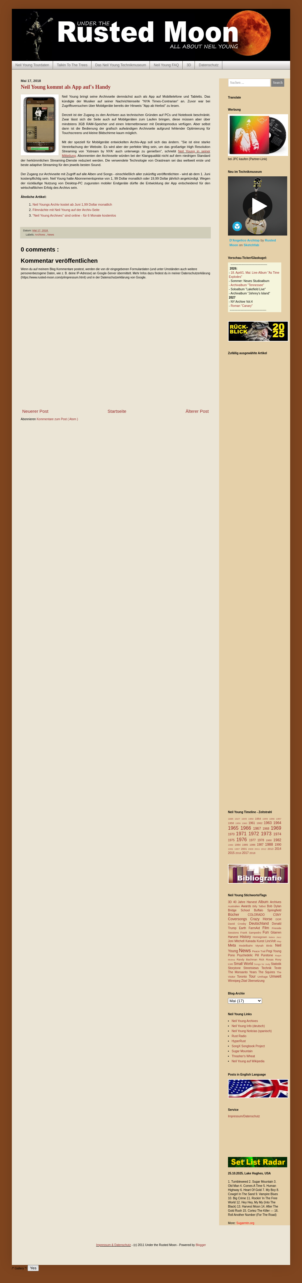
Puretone (268, 955)
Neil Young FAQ (166, 65)
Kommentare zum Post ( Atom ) (57, 419)
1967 (258, 828)
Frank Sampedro (251, 932)
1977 (253, 840)
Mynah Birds (265, 945)
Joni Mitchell (236, 941)
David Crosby (238, 923)
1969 (276, 828)
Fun (267, 932)
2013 (270, 848)
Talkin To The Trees (72, 65)
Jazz (279, 937)
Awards (247, 906)
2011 (258, 849)
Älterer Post (197, 411)
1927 (238, 819)
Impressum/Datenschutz (244, 1116)
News (50, 234)
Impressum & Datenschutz (113, 1245)
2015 (231, 853)
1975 (232, 840)
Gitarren (276, 932)
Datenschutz (209, 65)
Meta (233, 945)
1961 (252, 823)
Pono (232, 955)
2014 (278, 848)
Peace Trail (259, 951)
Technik (267, 968)
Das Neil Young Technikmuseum (120, 65)
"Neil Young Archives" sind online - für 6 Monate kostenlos (74, 215)
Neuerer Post (35, 411)
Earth (244, 928)
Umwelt (275, 976)
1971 (242, 833)
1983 (231, 845)
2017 (246, 853)
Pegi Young (273, 951)
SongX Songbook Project (248, 1046)
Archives (40, 234)
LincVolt (271, 941)
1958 (231, 823)
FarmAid (255, 928)
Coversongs (239, 919)
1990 (278, 844)
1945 (245, 819)
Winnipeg (234, 980)
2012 (264, 849)
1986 (253, 844)
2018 (253, 853)
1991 (231, 849)
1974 (277, 834)
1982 (277, 840)
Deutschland (260, 923)
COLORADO (260, 914)
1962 (260, 823)
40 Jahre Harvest (245, 902)
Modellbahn (247, 945)
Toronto (243, 976)
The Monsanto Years (243, 972)
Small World (244, 964)
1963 (268, 823)
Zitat (244, 980)
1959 (238, 823)
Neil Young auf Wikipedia (248, 1061)
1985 (246, 844)
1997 (237, 849)
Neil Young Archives (245, 1021)
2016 (238, 853)
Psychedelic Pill (249, 955)
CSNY (277, 914)
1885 (231, 819)
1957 (278, 819)
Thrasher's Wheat (243, 1056)
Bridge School (241, 910)
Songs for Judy (262, 964)
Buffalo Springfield (267, 910)
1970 (232, 834)
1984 (238, 844)
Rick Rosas (267, 959)
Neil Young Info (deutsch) (248, 1026)
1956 (272, 819)
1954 (258, 818)
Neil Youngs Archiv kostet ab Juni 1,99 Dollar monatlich (72, 204)
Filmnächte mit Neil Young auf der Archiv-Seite (66, 210)
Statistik (276, 964)
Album (264, 902)
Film (267, 928)
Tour (253, 976)
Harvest (234, 937)
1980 (270, 840)
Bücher (238, 915)
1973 (267, 833)
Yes (33, 1268)
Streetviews (252, 968)
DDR (279, 919)
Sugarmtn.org (245, 1223)
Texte (277, 968)
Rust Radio (239, 1036)
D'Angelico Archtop (245, 240)
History (246, 937)
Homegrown (261, 937)
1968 (267, 828)
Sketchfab (251, 245)
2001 (244, 848)
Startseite (116, 411)
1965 (234, 828)
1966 (246, 828)
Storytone (235, 968)
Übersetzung (256, 980)
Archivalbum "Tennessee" (247, 285)
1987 (261, 844)
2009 (251, 849)
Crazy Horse (262, 919)
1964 (277, 823)
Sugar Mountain (242, 1051)
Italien (272, 937)
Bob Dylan (274, 906)
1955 (266, 819)
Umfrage (263, 976)
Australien (234, 906)
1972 (254, 833)
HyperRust (239, 1041)
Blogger (201, 1245)
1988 (270, 844)
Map (279, 941)
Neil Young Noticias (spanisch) (252, 1031)
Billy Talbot (259, 906)
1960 (245, 823)
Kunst (261, 941)
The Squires (267, 972)
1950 (251, 819)
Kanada (251, 941)
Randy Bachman (248, 959)
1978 (261, 840)
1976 (242, 839)
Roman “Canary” (242, 305)
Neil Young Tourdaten (32, 65)
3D (189, 65)
